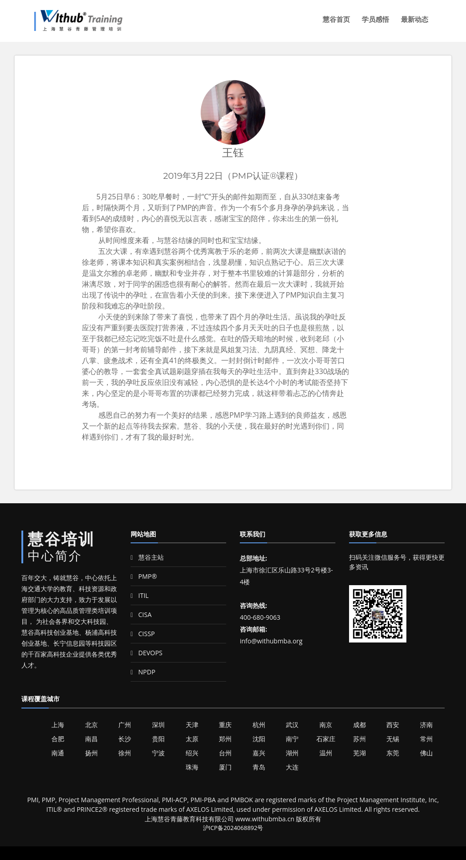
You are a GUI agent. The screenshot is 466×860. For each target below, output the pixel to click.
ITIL (140, 595)
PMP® (144, 576)
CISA (141, 614)
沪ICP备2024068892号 (233, 828)
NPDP (143, 672)
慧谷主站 (147, 557)
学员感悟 (375, 19)
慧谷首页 (336, 19)
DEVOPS (146, 652)
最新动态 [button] (414, 19)
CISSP (143, 633)
